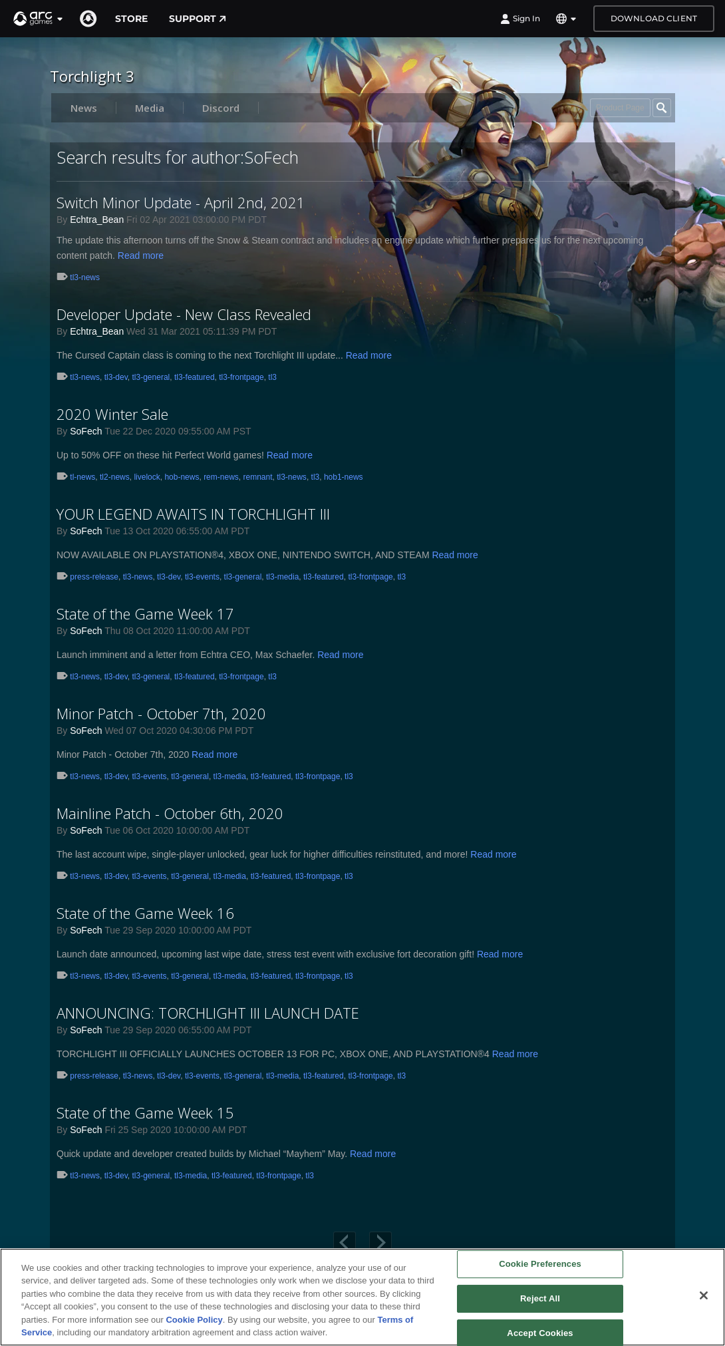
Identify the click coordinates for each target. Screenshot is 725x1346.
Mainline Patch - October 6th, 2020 (170, 813)
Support (197, 19)
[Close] (703, 1295)
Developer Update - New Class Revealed (184, 314)
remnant (257, 477)
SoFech (86, 431)
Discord (220, 107)
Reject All (540, 1298)
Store (131, 19)
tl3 (272, 377)
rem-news (221, 477)
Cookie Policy (194, 1320)
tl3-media (282, 577)
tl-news (82, 477)
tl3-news (85, 277)
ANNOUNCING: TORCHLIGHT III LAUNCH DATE (208, 1013)
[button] (39, 18)
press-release (94, 577)
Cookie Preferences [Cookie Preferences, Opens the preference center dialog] (540, 1264)
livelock (147, 477)
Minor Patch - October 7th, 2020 (161, 713)
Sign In (520, 18)
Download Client (654, 18)
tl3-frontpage (241, 377)
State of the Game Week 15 (145, 1112)
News (84, 107)
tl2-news (115, 477)
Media (149, 107)
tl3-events (202, 577)
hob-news (181, 477)
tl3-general (151, 377)
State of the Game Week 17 (145, 613)
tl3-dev (116, 377)
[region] (362, 1297)
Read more (141, 255)
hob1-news (343, 477)
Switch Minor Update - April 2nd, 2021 (181, 202)
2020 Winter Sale (112, 414)
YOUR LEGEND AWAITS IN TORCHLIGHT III (193, 514)
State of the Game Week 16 (145, 913)
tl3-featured (194, 377)
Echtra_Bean (97, 219)
